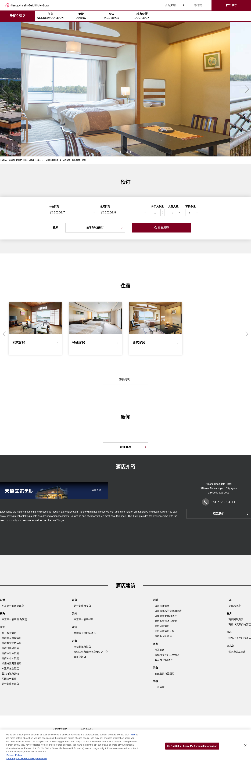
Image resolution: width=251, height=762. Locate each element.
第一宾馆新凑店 (82, 605)
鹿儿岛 (230, 645)
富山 (74, 599)
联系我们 (218, 513)
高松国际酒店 (235, 619)
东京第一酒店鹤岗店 (13, 605)
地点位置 (142, 15)
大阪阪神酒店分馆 (164, 631)
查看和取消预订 (95, 227)
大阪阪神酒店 (162, 626)
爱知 (74, 613)
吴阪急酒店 (234, 605)
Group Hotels (52, 160)
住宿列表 (124, 379)
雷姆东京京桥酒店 (11, 643)
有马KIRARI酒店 (164, 660)
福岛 (2, 613)
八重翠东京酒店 (10, 668)
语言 (198, 5)
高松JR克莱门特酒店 (239, 624)
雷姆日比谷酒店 (10, 648)
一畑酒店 (159, 687)
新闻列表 (125, 447)
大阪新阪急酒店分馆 (166, 621)
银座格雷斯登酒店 (11, 663)
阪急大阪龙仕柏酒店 (166, 615)
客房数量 (190, 206)
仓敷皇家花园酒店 (164, 673)
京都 (74, 640)
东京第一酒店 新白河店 (14, 619)
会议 (111, 15)
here (133, 734)
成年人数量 (157, 206)
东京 (2, 627)
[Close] (245, 745)
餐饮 (81, 15)
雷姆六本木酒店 (10, 658)
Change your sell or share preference (26, 758)
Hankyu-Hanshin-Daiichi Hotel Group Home (20, 160)
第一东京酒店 (9, 633)
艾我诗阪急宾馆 (10, 673)
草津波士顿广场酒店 (85, 633)
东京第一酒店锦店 (83, 619)
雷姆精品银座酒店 (11, 638)
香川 (229, 613)
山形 (2, 599)
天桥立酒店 (17, 16)
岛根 (155, 681)
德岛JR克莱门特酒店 (239, 638)
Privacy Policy (14, 755)
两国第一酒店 (9, 678)
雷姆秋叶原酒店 (10, 653)
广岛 (229, 599)
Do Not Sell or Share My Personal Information (192, 746)
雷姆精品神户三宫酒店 (167, 654)
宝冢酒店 (159, 649)
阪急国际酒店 (162, 605)
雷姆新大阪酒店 (163, 636)
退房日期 (105, 206)
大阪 (155, 599)
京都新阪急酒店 (82, 646)
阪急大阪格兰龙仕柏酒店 (168, 610)
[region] (125, 745)
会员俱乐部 (171, 5)
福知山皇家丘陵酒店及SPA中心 (91, 651)
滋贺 (74, 627)
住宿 (50, 15)
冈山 (155, 667)
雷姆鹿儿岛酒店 (237, 651)
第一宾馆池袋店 (10, 683)
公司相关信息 (59, 729)
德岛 (229, 632)
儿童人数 (173, 206)
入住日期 (54, 206)
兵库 (155, 643)
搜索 (55, 227)
